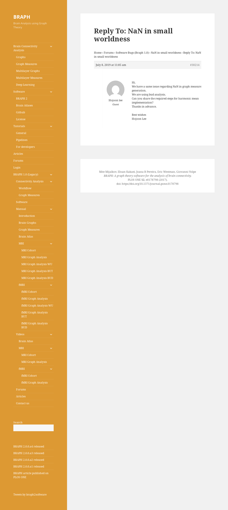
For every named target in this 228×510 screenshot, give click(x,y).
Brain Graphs (27, 223)
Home (98, 53)
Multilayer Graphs (28, 71)
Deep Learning (25, 85)
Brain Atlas (26, 236)
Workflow (25, 188)
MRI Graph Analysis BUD (37, 278)
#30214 (195, 65)
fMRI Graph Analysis (34, 299)
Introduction (27, 216)
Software (19, 91)
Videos (20, 334)
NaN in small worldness (166, 53)
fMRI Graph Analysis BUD (34, 325)
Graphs (20, 57)
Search (17, 422)
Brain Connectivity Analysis (25, 48)
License (20, 119)
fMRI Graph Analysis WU (37, 305)
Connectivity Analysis (29, 181)
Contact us (22, 403)
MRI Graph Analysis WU (36, 264)
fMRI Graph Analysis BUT (34, 314)
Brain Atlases (24, 105)
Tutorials (19, 126)
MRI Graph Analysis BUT (37, 271)
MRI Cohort (28, 250)
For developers (25, 147)
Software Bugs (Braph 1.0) (132, 53)
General (21, 133)
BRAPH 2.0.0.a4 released (28, 446)
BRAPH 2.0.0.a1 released (28, 466)
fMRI (22, 285)
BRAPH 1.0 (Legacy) (25, 174)
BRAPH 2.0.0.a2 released (28, 460)
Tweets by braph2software (30, 494)
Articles (18, 154)
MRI (21, 243)
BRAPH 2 (21, 98)
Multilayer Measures (29, 78)
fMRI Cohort (29, 292)
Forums (18, 161)
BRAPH (21, 16)
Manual (21, 209)
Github (20, 112)
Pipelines (21, 140)
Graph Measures (26, 64)
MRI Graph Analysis (34, 257)
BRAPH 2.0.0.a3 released (28, 453)
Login (16, 167)
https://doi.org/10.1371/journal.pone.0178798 (150, 184)
